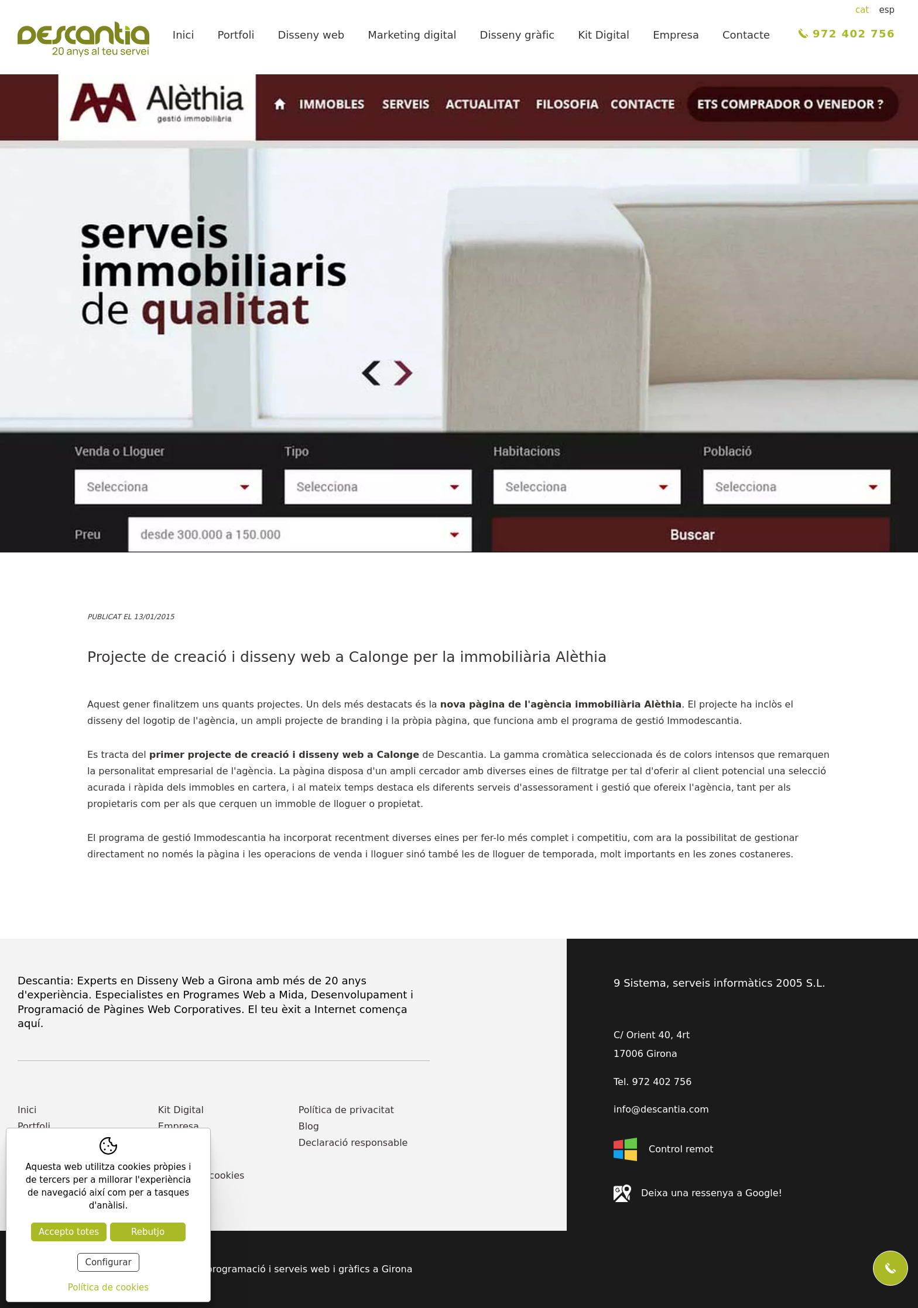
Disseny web (311, 35)
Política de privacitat (346, 1109)
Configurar (108, 1262)
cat (862, 10)
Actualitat (184, 1159)
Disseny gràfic (517, 35)
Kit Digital (603, 35)
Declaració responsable (353, 1142)
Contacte (746, 35)
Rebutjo (148, 1232)
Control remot (664, 1149)
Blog (309, 1126)
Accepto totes (69, 1232)
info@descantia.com (661, 1109)
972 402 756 (847, 34)
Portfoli (235, 35)
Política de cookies (201, 1175)
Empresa (676, 35)
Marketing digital (412, 35)
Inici (183, 35)
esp (887, 10)
